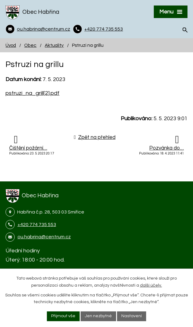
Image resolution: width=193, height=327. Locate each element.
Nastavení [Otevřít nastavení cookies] (131, 316)
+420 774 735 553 (36, 224)
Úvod (11, 45)
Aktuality (54, 45)
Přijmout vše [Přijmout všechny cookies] (63, 316)
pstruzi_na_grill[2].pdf (32, 93)
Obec (30, 45)
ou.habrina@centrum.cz (44, 236)
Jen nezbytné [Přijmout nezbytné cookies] (98, 316)
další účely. (151, 285)
